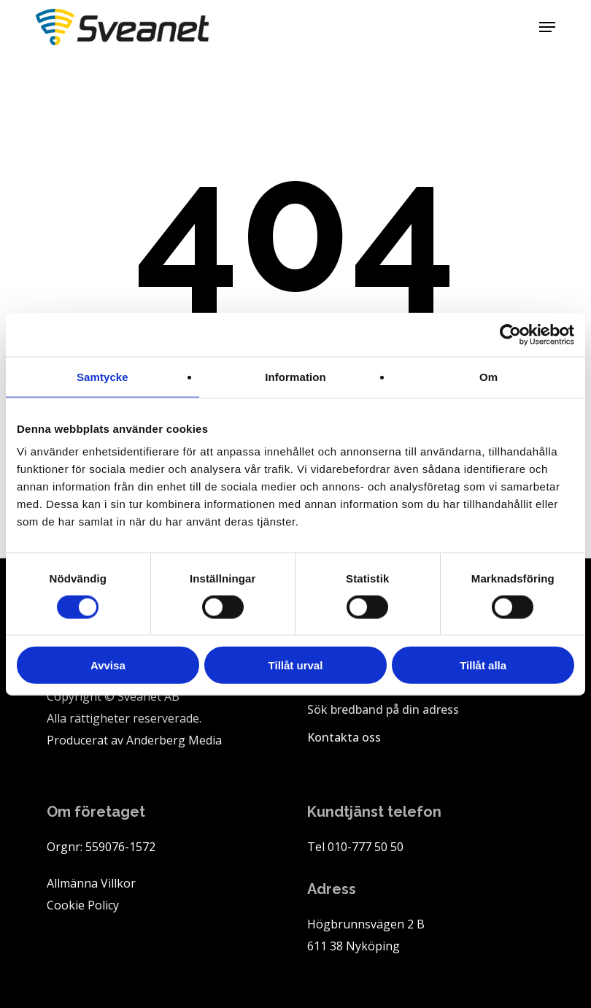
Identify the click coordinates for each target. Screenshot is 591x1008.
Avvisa (107, 665)
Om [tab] (488, 376)
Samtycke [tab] (102, 376)
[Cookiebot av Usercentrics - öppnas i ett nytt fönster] (510, 334)
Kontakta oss (344, 737)
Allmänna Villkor (91, 883)
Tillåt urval (296, 665)
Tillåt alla (483, 665)
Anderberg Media (174, 740)
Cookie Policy (83, 905)
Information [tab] (295, 376)
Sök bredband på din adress (383, 709)
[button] (547, 27)
